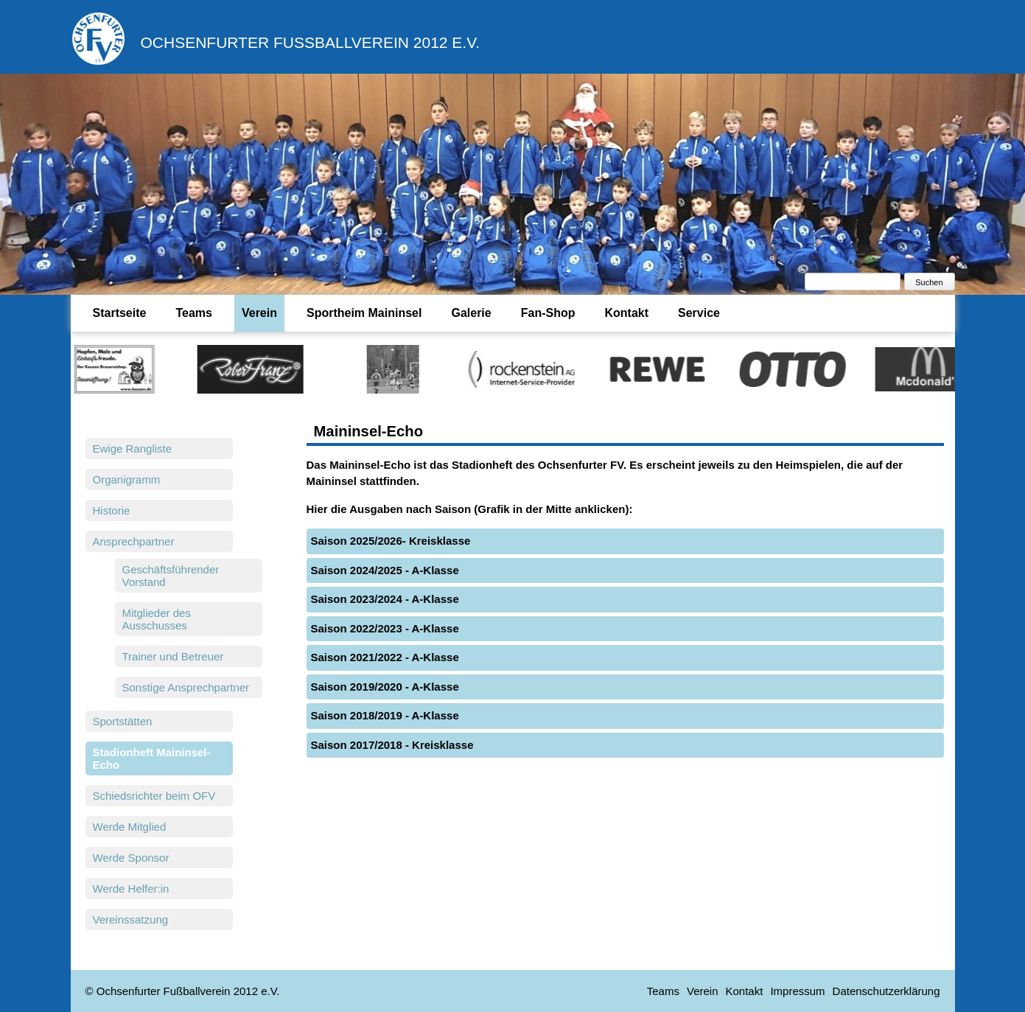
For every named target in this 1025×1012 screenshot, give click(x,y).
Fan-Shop (548, 313)
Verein (259, 313)
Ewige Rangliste (132, 448)
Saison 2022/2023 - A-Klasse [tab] (385, 628)
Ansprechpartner (134, 541)
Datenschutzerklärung (886, 991)
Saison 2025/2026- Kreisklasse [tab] (391, 540)
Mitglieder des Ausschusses (156, 619)
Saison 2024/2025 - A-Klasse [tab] (385, 570)
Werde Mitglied (130, 826)
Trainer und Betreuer (173, 656)
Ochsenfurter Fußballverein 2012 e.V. (310, 42)
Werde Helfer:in (131, 888)
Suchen (928, 282)
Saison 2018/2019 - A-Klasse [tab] (385, 715)
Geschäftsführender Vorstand (171, 575)
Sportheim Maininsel (364, 313)
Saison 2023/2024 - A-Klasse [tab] (385, 599)
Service (699, 313)
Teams (193, 313)
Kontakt (626, 313)
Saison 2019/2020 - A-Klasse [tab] (385, 686)
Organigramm (127, 479)
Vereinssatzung (131, 919)
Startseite (120, 313)
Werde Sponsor (131, 857)
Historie (111, 510)
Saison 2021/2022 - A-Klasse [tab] (385, 657)
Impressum (797, 991)
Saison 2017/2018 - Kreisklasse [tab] (392, 745)
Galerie (471, 313)
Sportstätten (123, 721)
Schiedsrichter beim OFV (154, 795)
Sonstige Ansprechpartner (186, 687)
